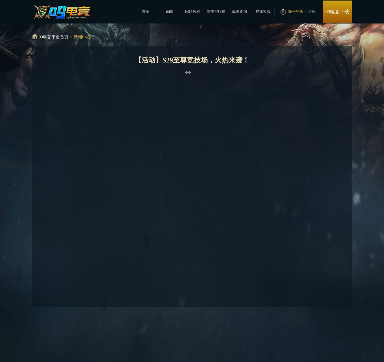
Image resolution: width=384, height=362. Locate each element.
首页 (145, 12)
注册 (311, 12)
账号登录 (295, 12)
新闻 (169, 12)
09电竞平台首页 (54, 37)
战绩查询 (239, 12)
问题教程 (192, 12)
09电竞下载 (337, 11)
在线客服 (262, 12)
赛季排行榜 (216, 12)
